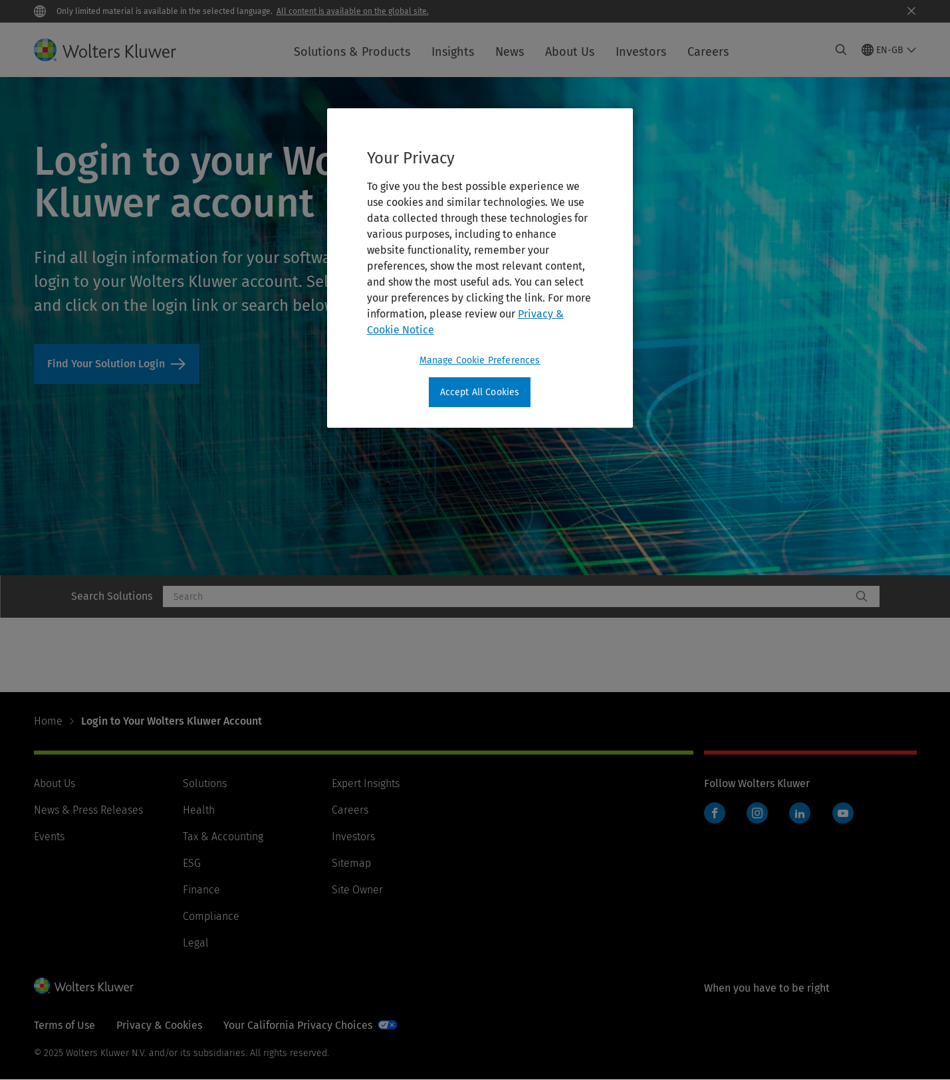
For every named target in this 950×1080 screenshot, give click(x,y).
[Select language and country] (889, 49)
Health (199, 810)
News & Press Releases (88, 810)
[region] (480, 268)
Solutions (205, 783)
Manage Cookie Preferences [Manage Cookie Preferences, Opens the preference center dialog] (479, 360)
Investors (641, 52)
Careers (708, 52)
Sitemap (351, 863)
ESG (192, 863)
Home (48, 721)
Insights (452, 52)
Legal (196, 943)
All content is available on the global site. (353, 11)
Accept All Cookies (480, 392)
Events (49, 836)
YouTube (843, 813)
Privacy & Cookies (159, 1025)
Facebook (714, 813)
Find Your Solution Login (116, 364)
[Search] (862, 596)
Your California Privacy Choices (297, 1025)
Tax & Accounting (223, 836)
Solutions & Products (352, 52)
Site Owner (357, 889)
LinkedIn (799, 813)
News (509, 52)
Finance (201, 889)
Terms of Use (64, 1025)
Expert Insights (366, 783)
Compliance (211, 916)
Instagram (757, 813)
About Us (569, 52)
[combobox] (507, 596)
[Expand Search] (841, 49)
